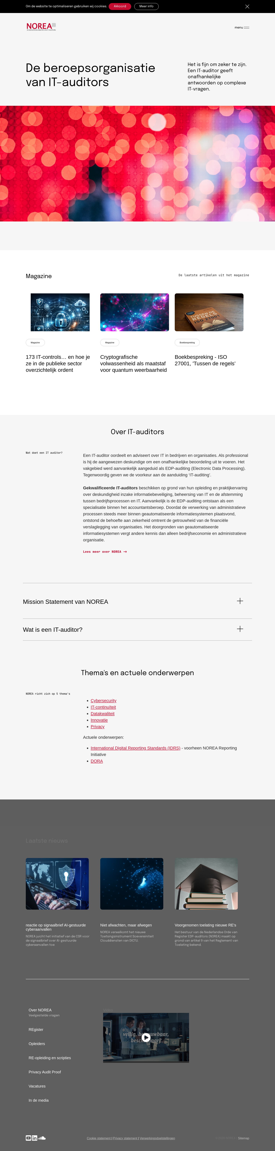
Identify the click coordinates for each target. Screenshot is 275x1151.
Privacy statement (125, 1138)
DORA (97, 763)
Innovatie (99, 722)
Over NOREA (40, 1010)
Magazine (35, 342)
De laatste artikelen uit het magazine (214, 275)
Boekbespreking (187, 342)
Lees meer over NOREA (103, 552)
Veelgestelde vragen (44, 1015)
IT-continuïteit (103, 709)
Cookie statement (99, 1138)
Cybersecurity (103, 703)
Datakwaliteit (103, 716)
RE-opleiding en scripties (50, 1058)
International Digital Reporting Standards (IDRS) (135, 750)
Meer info (146, 6)
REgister (36, 1029)
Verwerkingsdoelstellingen (157, 1138)
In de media (39, 1100)
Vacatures (37, 1086)
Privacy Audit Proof (45, 1072)
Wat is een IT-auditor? (52, 629)
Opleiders (37, 1044)
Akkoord (120, 6)
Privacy (97, 729)
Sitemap (243, 1138)
